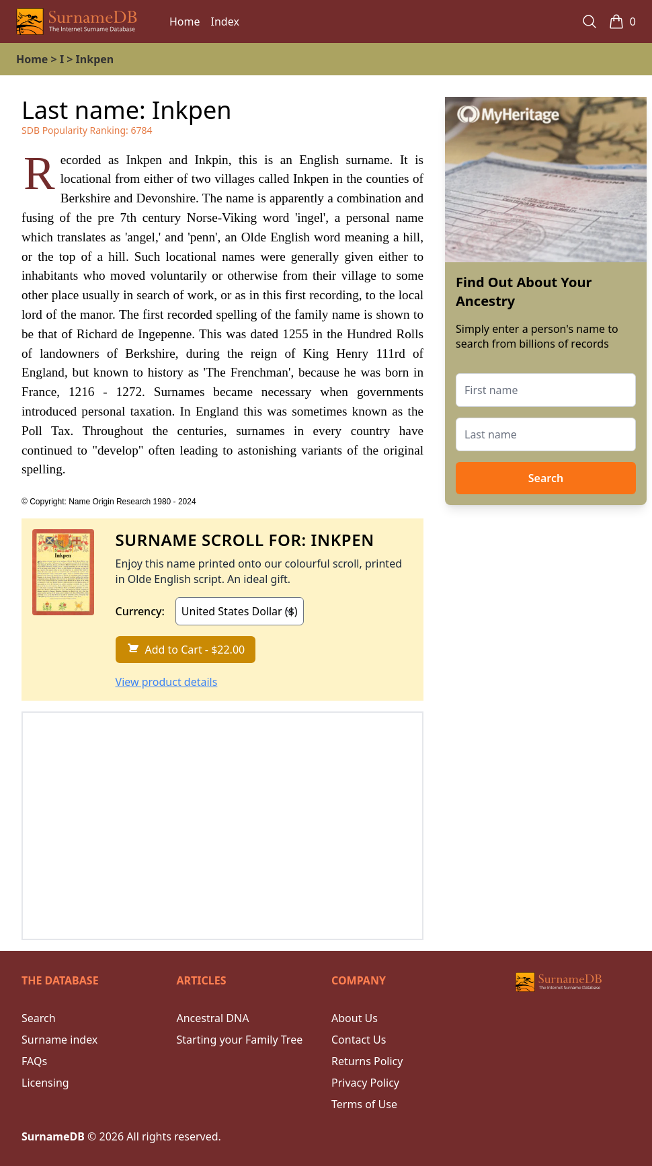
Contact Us (358, 1039)
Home (184, 21)
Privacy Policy (365, 1082)
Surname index (59, 1039)
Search (545, 478)
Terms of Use (364, 1104)
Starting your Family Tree (240, 1039)
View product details (167, 681)
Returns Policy (367, 1061)
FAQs (34, 1061)
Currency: (140, 611)
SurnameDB (53, 1136)
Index (225, 21)
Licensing (45, 1082)
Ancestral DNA (213, 1018)
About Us (354, 1018)
